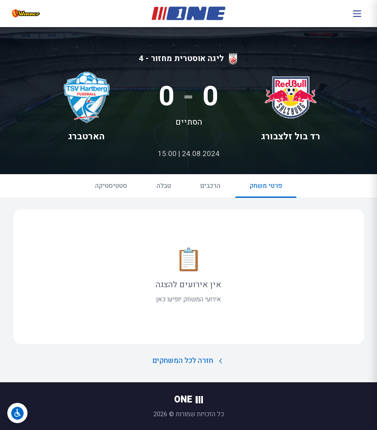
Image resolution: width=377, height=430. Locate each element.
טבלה (163, 185)
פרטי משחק (266, 189)
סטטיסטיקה (111, 185)
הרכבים (210, 185)
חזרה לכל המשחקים (188, 360)
